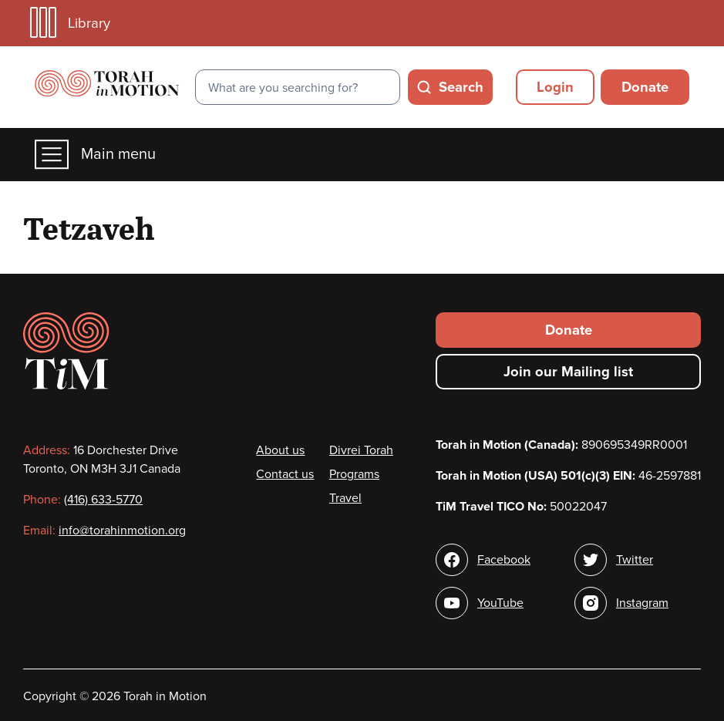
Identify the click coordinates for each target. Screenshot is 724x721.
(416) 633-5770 (103, 499)
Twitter (634, 560)
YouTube (500, 603)
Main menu (95, 155)
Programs (354, 474)
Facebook (503, 560)
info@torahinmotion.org (122, 530)
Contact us (285, 474)
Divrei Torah (361, 450)
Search (461, 87)
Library (70, 23)
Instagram (642, 603)
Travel (345, 498)
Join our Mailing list (568, 371)
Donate (644, 87)
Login (555, 87)
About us (280, 450)
